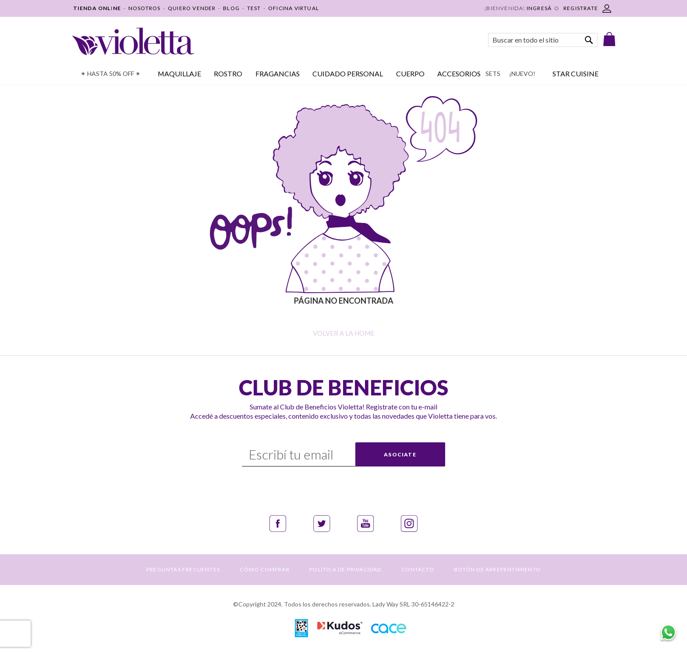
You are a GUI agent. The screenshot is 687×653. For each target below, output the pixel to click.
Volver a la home (344, 333)
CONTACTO (417, 569)
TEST (254, 8)
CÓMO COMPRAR (264, 569)
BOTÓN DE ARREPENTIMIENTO (497, 569)
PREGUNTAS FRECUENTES (183, 569)
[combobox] (543, 40)
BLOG (231, 8)
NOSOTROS (144, 8)
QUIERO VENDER (192, 8)
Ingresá (539, 8)
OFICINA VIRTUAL (293, 8)
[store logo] (133, 41)
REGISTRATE (580, 8)
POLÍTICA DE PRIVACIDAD (345, 569)
